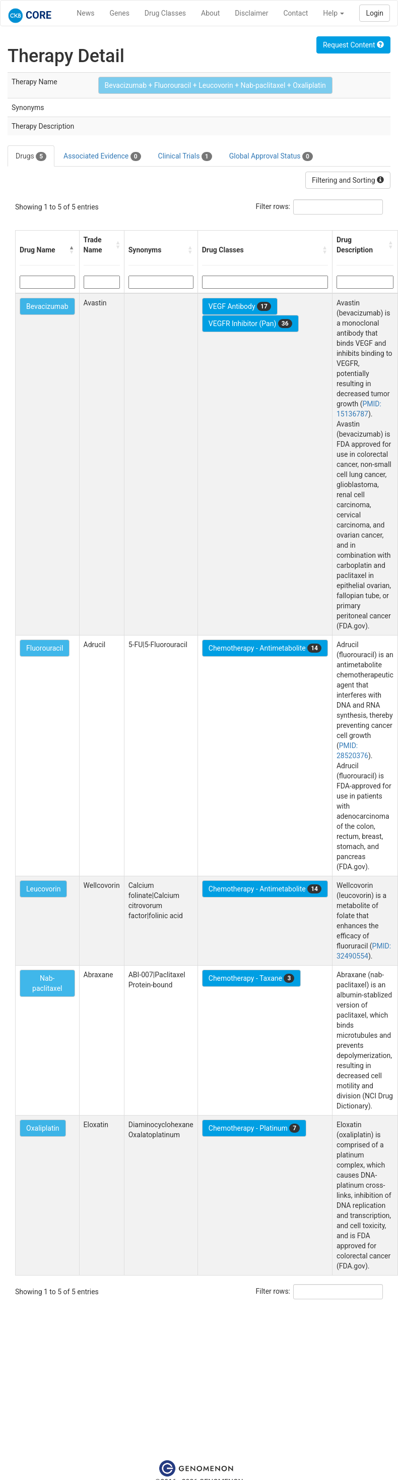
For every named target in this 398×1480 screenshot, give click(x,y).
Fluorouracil (44, 648)
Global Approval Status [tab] (271, 156)
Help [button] (333, 13)
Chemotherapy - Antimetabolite (265, 648)
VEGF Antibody (240, 306)
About (210, 13)
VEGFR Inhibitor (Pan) (250, 323)
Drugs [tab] (31, 156)
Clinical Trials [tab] (185, 156)
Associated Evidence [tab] (102, 156)
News (85, 13)
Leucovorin (43, 889)
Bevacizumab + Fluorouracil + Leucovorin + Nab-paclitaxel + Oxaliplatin (215, 85)
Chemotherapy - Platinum (254, 1128)
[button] (72, 250)
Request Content (353, 45)
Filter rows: (273, 206)
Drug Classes (165, 13)
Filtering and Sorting (348, 180)
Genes (119, 13)
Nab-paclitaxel (47, 983)
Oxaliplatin (42, 1128)
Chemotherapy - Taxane (252, 978)
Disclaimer (251, 13)
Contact (295, 13)
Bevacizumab (47, 306)
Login (374, 13)
